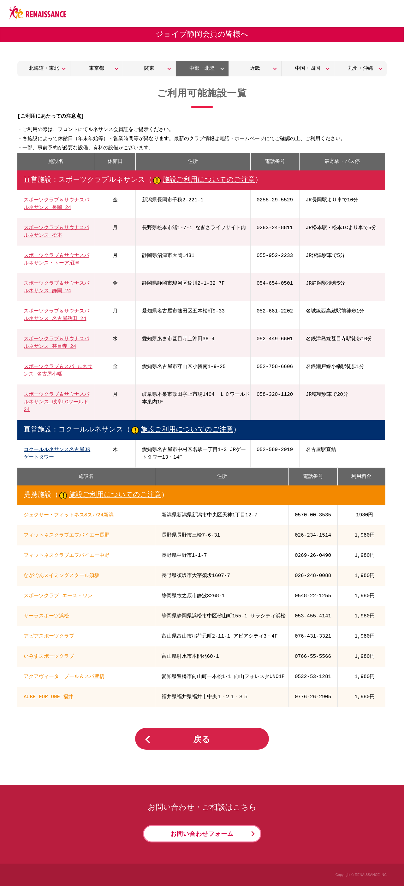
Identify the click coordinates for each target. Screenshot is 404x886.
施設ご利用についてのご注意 (209, 180)
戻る (202, 740)
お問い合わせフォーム (202, 834)
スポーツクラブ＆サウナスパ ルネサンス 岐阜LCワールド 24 (56, 402)
